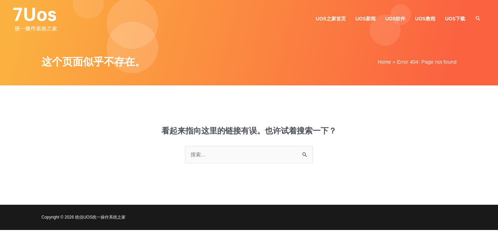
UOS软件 (395, 19)
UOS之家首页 (330, 19)
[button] (478, 19)
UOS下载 (455, 19)
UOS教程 (425, 19)
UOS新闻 (366, 19)
